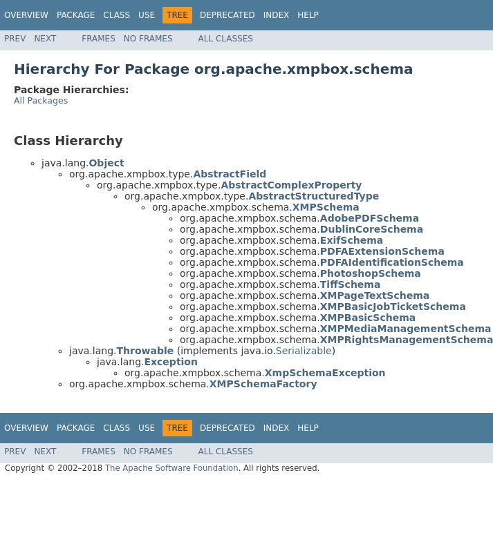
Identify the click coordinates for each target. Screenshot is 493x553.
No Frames (148, 38)
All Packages (41, 100)
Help (308, 15)
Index (276, 15)
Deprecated (227, 15)
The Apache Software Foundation (172, 468)
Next (45, 38)
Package (76, 15)
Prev (15, 38)
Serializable (304, 350)
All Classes (225, 38)
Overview (26, 15)
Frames (98, 38)
